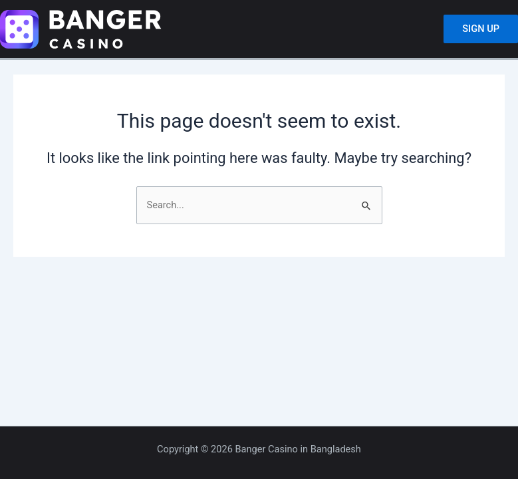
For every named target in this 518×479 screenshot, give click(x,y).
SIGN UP (480, 29)
